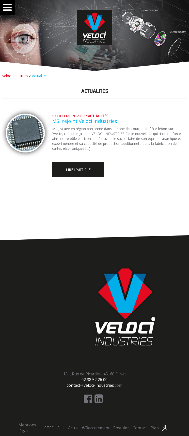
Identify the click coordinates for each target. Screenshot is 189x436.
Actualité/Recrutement (89, 428)
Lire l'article (78, 169)
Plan (155, 428)
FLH (60, 428)
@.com (94, 385)
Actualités (98, 116)
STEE (49, 428)
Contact (140, 428)
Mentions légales (27, 427)
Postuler (121, 428)
